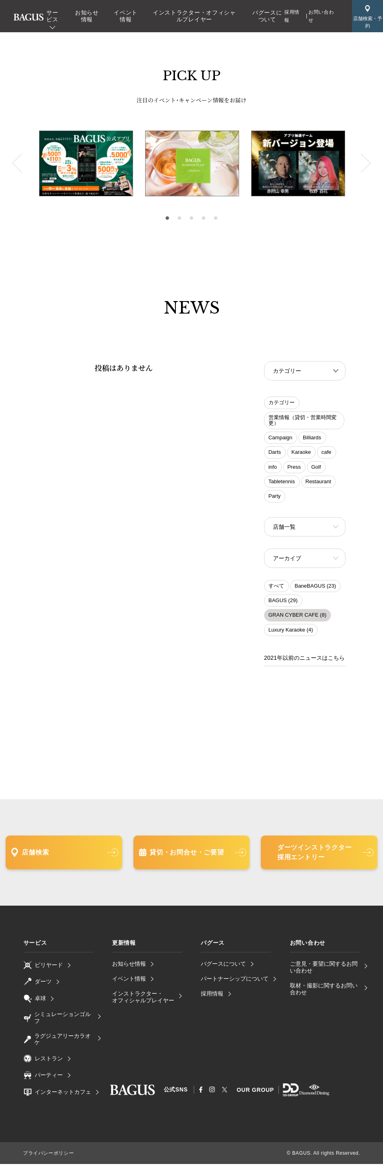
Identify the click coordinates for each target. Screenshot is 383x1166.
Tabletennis (282, 482)
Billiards (312, 438)
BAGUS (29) (283, 603)
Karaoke (301, 453)
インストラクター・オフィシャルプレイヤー (194, 16)
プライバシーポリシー (48, 1155)
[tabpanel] (192, 164)
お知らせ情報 (87, 16)
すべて (276, 588)
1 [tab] (167, 218)
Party (275, 497)
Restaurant (318, 482)
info (273, 468)
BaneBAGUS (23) (315, 588)
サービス (52, 16)
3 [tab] (191, 218)
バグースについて (267, 16)
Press (294, 468)
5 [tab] (216, 218)
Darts (275, 453)
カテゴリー (282, 403)
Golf (316, 468)
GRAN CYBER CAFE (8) (298, 617)
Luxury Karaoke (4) (291, 632)
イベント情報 (125, 16)
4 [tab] (204, 218)
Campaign (280, 438)
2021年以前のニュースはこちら (304, 660)
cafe (326, 453)
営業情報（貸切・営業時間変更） (303, 421)
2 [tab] (179, 218)
